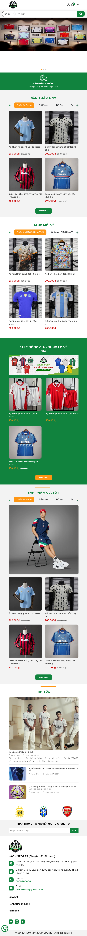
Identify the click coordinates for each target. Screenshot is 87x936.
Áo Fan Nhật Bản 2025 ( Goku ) (24, 274)
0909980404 (23, 881)
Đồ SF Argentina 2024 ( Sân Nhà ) (61, 322)
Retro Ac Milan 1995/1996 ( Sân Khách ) (60, 195)
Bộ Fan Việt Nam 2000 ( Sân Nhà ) (62, 415)
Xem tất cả (43, 211)
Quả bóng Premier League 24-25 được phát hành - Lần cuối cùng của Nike (52, 787)
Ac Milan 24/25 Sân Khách (21, 752)
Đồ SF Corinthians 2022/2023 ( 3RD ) (60, 148)
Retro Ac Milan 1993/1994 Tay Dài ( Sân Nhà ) (25, 195)
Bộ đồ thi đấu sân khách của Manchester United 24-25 (53, 769)
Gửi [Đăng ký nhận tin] (74, 830)
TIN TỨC (43, 692)
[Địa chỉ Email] (44, 830)
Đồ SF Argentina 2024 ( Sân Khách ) (23, 322)
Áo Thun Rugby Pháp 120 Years (24, 147)
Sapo (69, 933)
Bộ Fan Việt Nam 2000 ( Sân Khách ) (23, 415)
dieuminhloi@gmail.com (29, 889)
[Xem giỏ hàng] (73, 5)
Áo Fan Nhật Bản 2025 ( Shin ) (60, 274)
